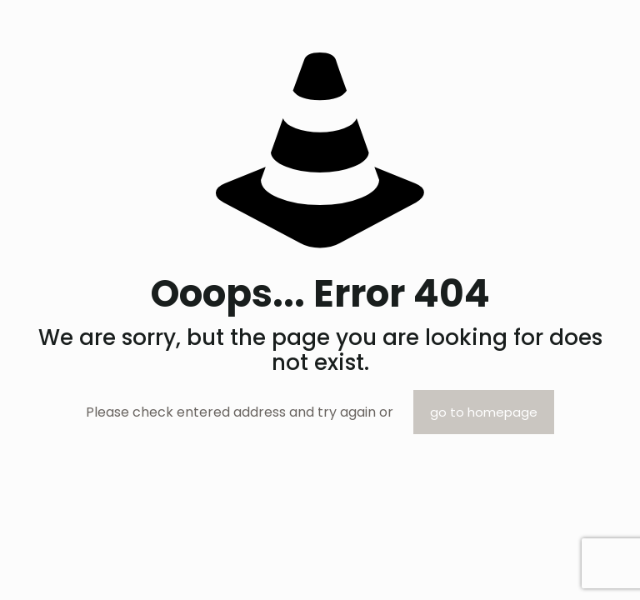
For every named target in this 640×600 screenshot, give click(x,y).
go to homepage (484, 412)
